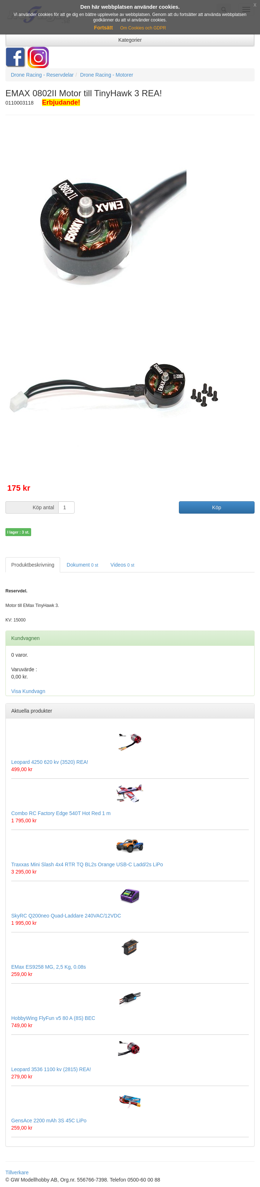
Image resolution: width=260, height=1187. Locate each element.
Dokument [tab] (82, 565)
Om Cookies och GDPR (143, 28)
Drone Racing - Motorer (106, 75)
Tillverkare (17, 1172)
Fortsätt (103, 28)
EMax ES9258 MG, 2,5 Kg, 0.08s (48, 967)
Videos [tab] (122, 565)
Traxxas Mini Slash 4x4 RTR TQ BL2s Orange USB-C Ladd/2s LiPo (87, 864)
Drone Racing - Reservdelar (42, 75)
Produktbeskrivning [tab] (32, 565)
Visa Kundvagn (28, 691)
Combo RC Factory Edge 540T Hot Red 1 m (60, 813)
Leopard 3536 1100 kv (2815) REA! (51, 1069)
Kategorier (130, 40)
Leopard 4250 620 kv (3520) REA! (49, 762)
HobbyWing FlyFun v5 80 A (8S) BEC (53, 1018)
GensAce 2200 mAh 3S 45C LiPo (49, 1120)
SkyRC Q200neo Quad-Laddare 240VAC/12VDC (66, 916)
